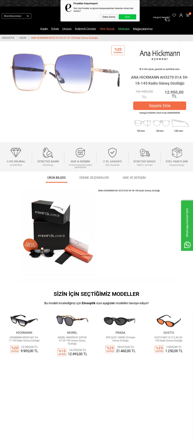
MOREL (24, 332)
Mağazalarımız (143, 29)
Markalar (124, 29)
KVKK (54, 388)
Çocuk (22, 398)
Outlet (22, 403)
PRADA (72, 332)
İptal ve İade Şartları (61, 403)
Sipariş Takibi (90, 388)
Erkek (55, 29)
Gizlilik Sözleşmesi (61, 393)
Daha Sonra (108, 17)
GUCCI (168, 332)
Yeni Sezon (107, 29)
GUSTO (120, 332)
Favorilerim (89, 403)
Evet (127, 17)
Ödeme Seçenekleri (61, 398)
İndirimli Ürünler (85, 29)
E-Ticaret (86, 438)
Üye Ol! (87, 378)
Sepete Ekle (160, 105)
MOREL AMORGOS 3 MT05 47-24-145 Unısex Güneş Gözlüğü (24, 340)
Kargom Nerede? (92, 393)
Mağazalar (24, 408)
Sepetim (87, 398)
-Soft (79, 438)
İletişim (55, 383)
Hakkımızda (57, 378)
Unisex (67, 29)
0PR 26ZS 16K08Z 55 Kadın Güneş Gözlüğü (72, 339)
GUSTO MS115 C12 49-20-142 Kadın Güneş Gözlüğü (120, 339)
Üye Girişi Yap (90, 383)
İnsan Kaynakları (59, 408)
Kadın (44, 29)
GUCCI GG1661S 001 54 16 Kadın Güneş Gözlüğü (169, 339)
